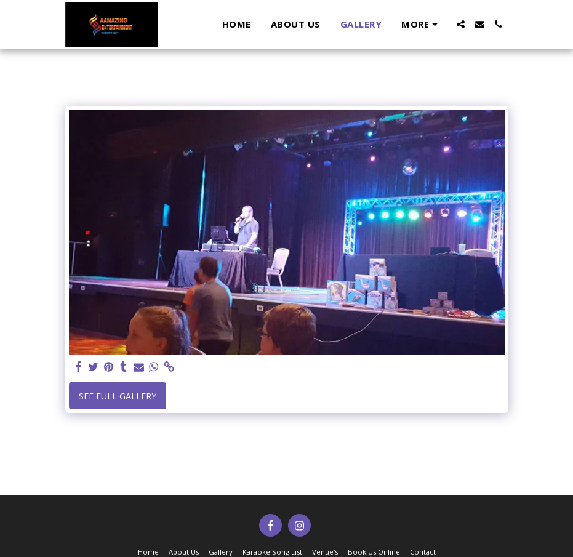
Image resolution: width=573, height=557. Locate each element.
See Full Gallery (117, 396)
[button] (461, 24)
